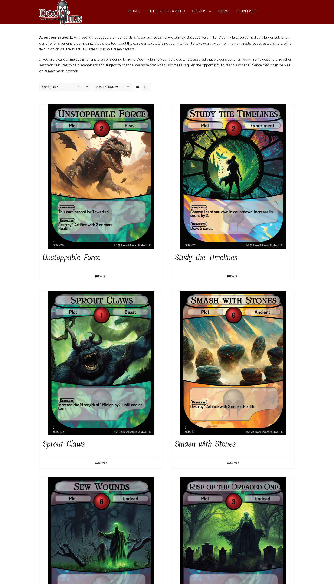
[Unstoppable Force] (101, 176)
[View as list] (146, 87)
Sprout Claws (64, 444)
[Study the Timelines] (233, 176)
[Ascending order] (87, 87)
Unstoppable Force (72, 257)
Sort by (50, 87)
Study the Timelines (206, 257)
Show (107, 87)
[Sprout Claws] (101, 363)
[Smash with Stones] (233, 363)
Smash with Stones (205, 444)
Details (102, 276)
